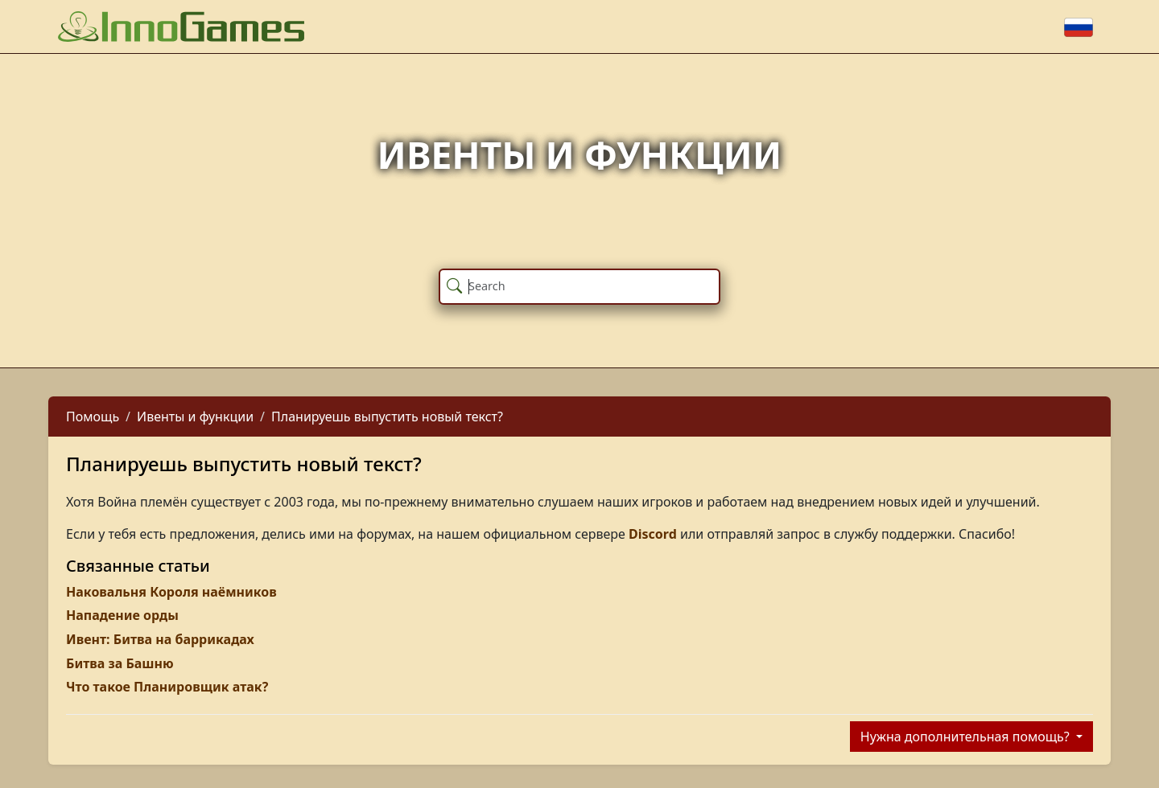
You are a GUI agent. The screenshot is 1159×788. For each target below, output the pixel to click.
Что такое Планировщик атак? (167, 687)
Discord (653, 534)
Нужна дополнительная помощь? (966, 736)
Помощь (92, 416)
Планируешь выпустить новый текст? (387, 416)
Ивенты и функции (195, 416)
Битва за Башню (120, 663)
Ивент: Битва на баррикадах (160, 639)
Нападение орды (122, 615)
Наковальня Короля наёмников (171, 592)
